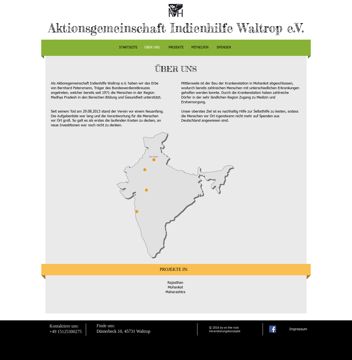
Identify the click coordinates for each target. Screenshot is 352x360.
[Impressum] (298, 330)
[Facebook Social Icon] (272, 329)
